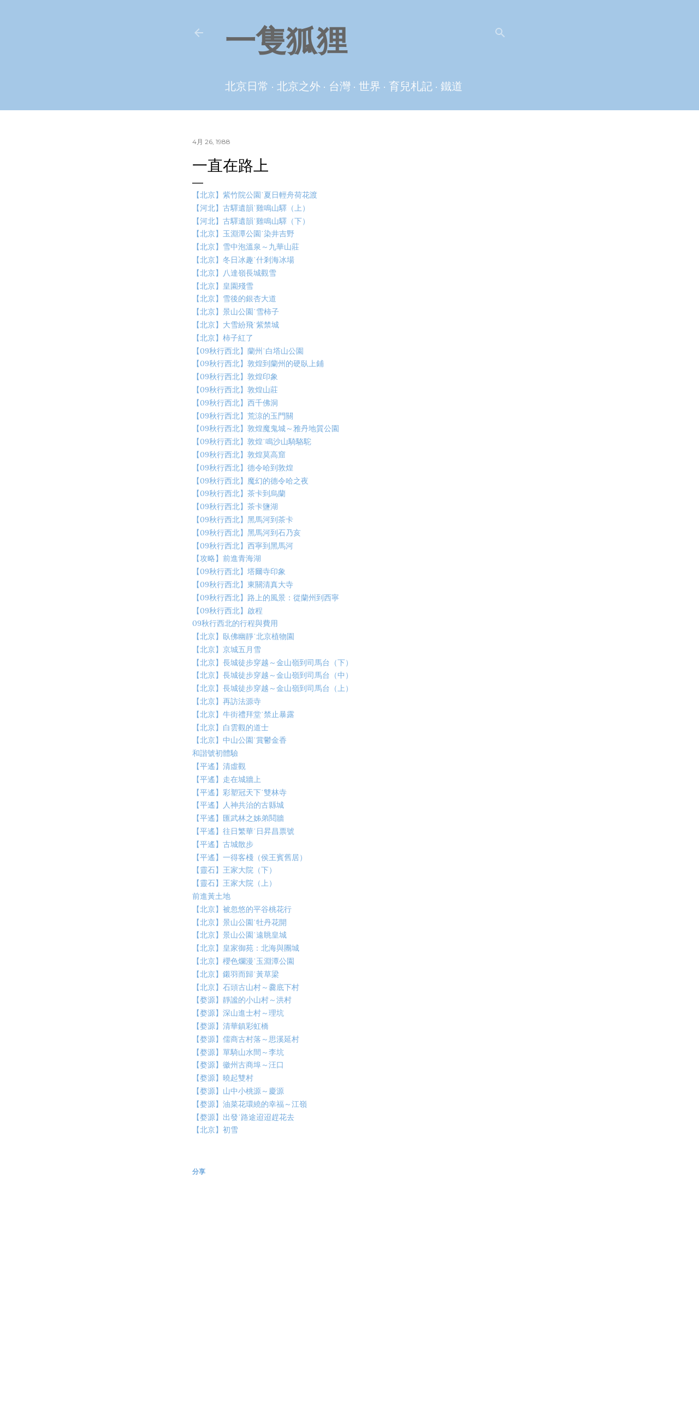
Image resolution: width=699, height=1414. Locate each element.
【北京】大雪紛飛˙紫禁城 (235, 325)
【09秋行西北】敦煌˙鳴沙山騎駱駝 (251, 441)
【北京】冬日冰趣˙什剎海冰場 (243, 260)
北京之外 (299, 86)
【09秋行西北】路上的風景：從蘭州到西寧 (265, 597)
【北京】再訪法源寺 (226, 701)
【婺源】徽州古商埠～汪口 (238, 1065)
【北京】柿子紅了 (222, 338)
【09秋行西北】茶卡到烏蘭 (239, 493)
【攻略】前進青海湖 (226, 558)
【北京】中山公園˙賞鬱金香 (239, 740)
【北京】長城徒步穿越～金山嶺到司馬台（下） (272, 662)
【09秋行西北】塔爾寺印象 (239, 571)
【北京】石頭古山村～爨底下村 (245, 987)
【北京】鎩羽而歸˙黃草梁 (235, 974)
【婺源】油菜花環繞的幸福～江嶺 (249, 1104)
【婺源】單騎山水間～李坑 (238, 1052)
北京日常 (247, 86)
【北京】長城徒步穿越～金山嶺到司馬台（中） (272, 675)
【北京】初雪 (215, 1130)
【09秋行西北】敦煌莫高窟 (239, 455)
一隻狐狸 (286, 41)
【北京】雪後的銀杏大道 (234, 298)
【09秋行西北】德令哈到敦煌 (242, 468)
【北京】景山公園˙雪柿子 (235, 312)
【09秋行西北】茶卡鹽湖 (235, 506)
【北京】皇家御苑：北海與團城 (245, 948)
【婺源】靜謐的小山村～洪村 (242, 1000)
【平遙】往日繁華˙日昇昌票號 (243, 831)
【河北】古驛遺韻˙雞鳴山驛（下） (251, 221)
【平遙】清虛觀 (219, 766)
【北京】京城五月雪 (226, 649)
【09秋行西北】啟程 (227, 611)
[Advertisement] (349, 1283)
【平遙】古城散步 (222, 844)
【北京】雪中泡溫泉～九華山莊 (245, 247)
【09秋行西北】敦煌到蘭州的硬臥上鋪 (258, 363)
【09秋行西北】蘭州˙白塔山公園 (248, 351)
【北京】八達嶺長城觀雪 (234, 273)
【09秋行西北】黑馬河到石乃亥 (246, 533)
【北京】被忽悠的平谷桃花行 (242, 909)
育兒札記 (411, 86)
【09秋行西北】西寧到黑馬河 (242, 546)
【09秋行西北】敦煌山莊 (235, 390)
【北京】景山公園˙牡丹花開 (239, 922)
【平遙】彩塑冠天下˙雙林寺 (239, 792)
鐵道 (452, 86)
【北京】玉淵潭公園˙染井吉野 (243, 233)
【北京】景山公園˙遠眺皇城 (239, 935)
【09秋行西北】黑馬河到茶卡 (242, 519)
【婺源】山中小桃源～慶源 (238, 1091)
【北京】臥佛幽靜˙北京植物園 (243, 636)
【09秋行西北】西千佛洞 (235, 403)
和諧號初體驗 (215, 753)
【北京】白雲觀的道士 (230, 727)
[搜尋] (500, 30)
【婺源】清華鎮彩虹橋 (230, 1026)
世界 (370, 86)
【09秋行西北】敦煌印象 (235, 376)
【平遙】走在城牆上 (226, 779)
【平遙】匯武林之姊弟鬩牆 (238, 818)
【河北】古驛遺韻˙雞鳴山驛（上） (251, 208)
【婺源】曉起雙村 (222, 1078)
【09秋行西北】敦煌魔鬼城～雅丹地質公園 (265, 428)
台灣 (340, 86)
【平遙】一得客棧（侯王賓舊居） (249, 857)
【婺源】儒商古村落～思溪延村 (245, 1039)
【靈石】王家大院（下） (234, 870)
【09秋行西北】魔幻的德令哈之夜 (250, 481)
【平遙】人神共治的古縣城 (238, 805)
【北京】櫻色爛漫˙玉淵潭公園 (243, 961)
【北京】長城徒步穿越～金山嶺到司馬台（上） (272, 688)
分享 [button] (198, 1171)
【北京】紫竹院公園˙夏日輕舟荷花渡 (254, 195)
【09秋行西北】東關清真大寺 (242, 584)
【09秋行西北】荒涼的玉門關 (242, 416)
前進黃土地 (211, 896)
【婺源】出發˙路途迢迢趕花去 (243, 1117)
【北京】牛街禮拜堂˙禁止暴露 (243, 714)
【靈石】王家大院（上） (234, 883)
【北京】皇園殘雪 (222, 286)
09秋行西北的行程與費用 (235, 623)
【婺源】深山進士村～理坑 (238, 1013)
